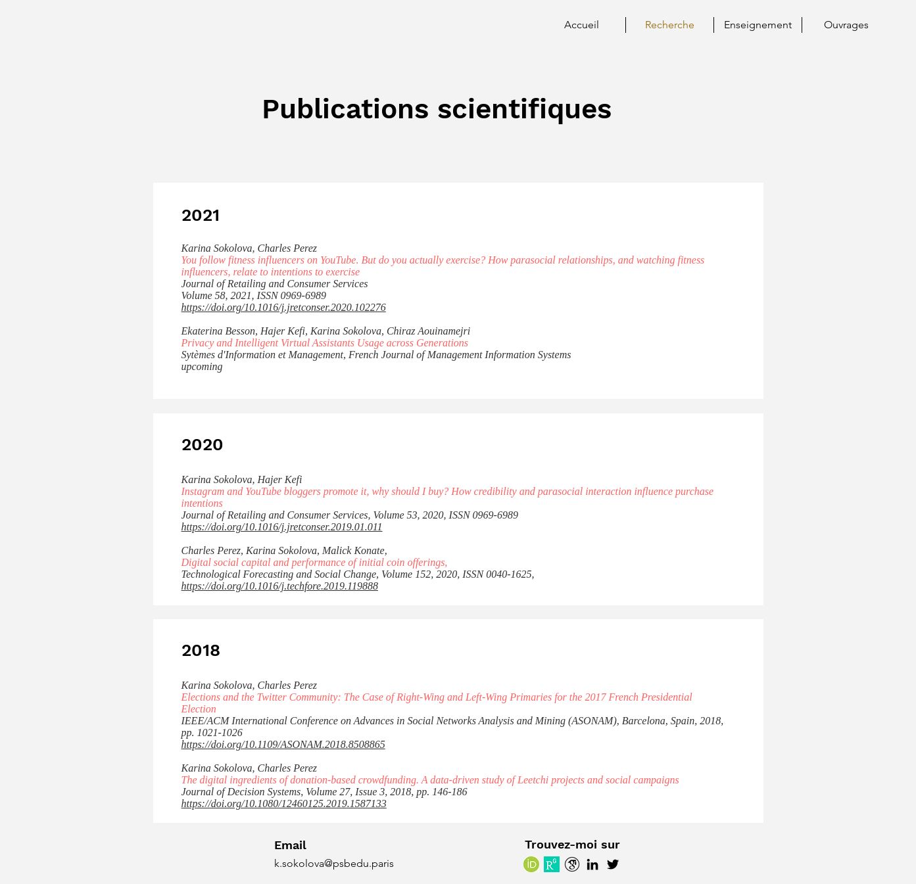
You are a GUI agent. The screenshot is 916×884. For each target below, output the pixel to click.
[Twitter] (613, 864)
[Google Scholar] (572, 864)
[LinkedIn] (592, 864)
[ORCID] (531, 864)
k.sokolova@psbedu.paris (334, 863)
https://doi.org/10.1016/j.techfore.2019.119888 (279, 586)
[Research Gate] (552, 864)
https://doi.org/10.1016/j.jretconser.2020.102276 (283, 307)
